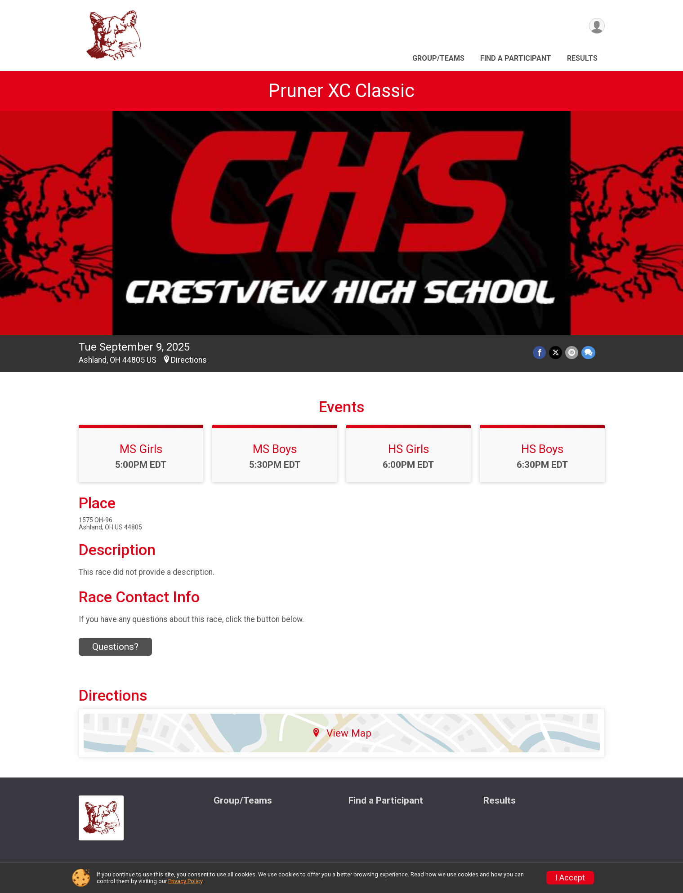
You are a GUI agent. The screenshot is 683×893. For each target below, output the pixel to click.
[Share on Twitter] (556, 353)
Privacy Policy (185, 881)
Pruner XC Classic (341, 91)
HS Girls (408, 449)
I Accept (570, 877)
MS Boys (275, 449)
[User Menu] (596, 26)
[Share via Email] (572, 353)
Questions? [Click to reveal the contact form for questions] (115, 646)
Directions (189, 359)
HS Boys (542, 449)
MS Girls (141, 449)
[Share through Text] (588, 353)
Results (582, 58)
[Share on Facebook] (540, 353)
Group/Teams (438, 58)
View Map (341, 733)
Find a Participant (515, 58)
